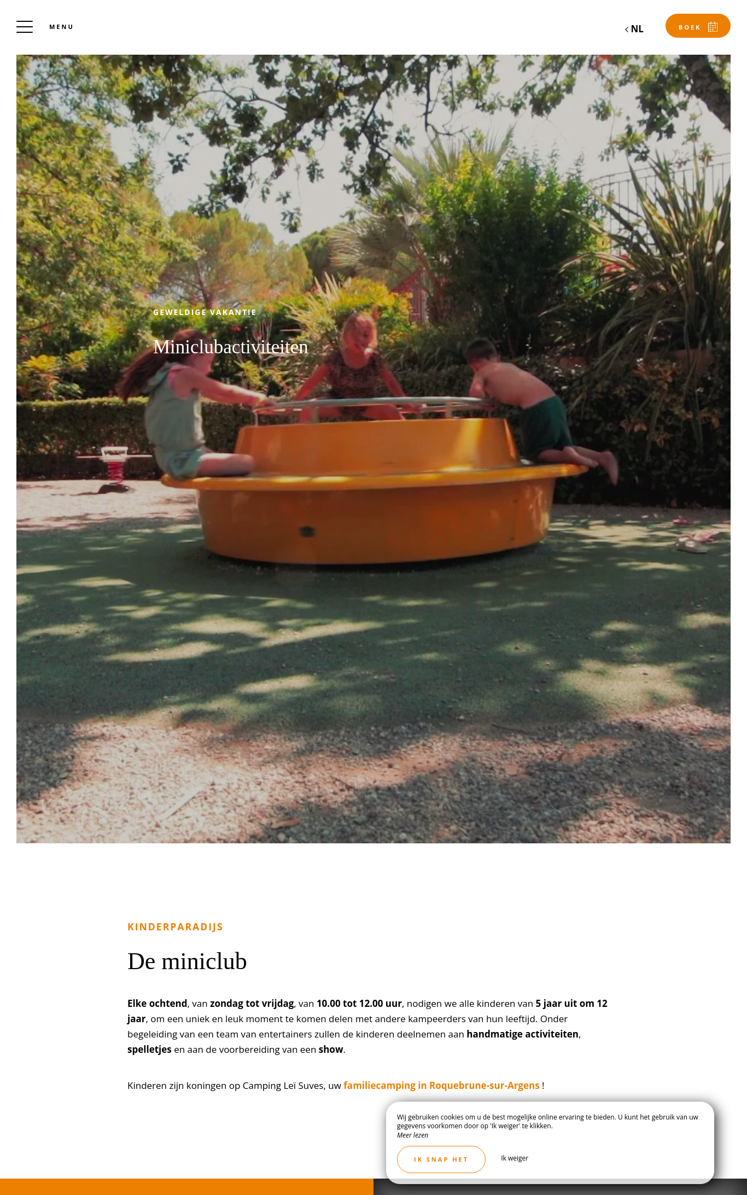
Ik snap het (441, 1159)
